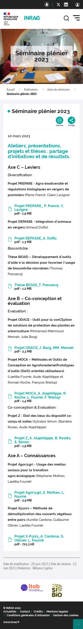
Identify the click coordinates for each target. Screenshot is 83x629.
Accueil (11, 89)
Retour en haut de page (80, 626)
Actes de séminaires (58, 89)
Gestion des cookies (66, 615)
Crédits (38, 611)
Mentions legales (57, 611)
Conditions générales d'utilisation (28, 615)
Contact (25, 611)
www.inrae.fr (11, 622)
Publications (31, 89)
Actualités (9, 611)
